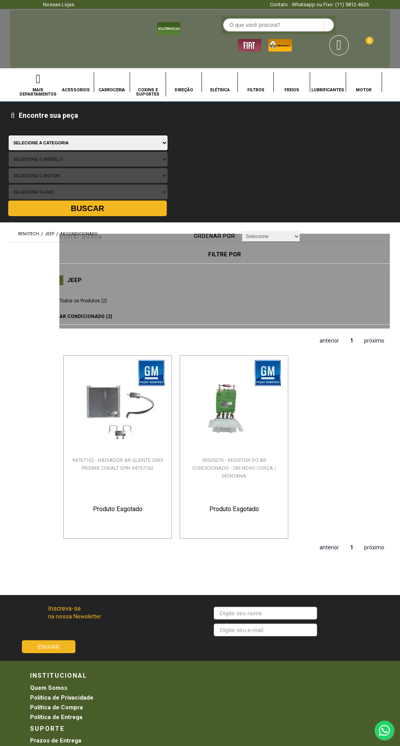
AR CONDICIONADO (79, 118)
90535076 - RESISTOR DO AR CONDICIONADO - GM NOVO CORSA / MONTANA (205, 306)
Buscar (366, 92)
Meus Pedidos (219, 546)
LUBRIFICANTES (327, 66)
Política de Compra (56, 556)
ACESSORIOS (76, 66)
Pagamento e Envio (141, 556)
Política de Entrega (56, 566)
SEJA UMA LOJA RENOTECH (247, 641)
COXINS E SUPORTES (147, 68)
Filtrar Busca (111, 117)
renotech (28, 118)
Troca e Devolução (141, 546)
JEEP (49, 118)
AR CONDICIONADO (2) (120, 197)
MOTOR (363, 66)
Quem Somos (48, 537)
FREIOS (291, 66)
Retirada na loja (221, 566)
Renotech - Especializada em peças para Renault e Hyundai (22, 26)
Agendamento (219, 537)
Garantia (126, 566)
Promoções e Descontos (234, 556)
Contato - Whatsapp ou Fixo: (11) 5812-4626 (319, 4)
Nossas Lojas (58, 4)
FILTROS (255, 66)
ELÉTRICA (220, 66)
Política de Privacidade (61, 546)
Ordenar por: (223, 118)
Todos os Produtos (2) (117, 181)
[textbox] (162, 27)
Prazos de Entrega (140, 537)
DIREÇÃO (184, 66)
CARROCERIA (111, 66)
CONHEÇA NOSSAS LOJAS (187, 641)
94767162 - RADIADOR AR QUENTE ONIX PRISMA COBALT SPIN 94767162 (130, 306)
